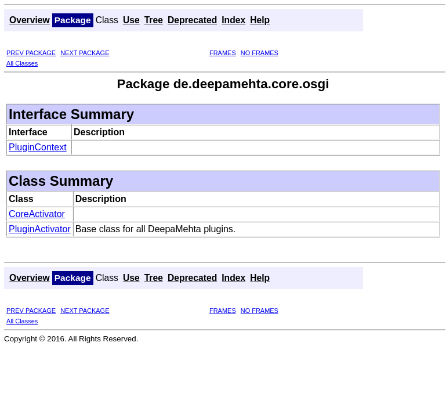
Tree (153, 20)
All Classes (22, 63)
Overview (29, 20)
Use (131, 20)
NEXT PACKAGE (84, 52)
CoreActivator (37, 214)
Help (260, 20)
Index (233, 20)
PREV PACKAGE (31, 52)
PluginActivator (40, 229)
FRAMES (222, 52)
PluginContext (38, 147)
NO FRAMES (259, 52)
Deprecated (192, 20)
